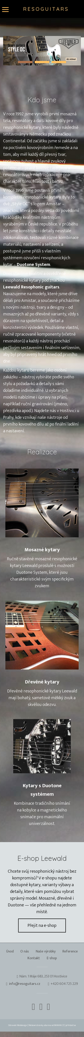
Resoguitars (46, 9)
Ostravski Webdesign (18, 1025)
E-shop (52, 958)
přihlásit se (71, 1025)
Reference (70, 951)
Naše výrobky (46, 951)
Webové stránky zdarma (40, 1025)
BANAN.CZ (59, 1025)
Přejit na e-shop (42, 925)
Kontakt (33, 958)
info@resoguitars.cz (24, 984)
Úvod (10, 951)
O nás (24, 951)
